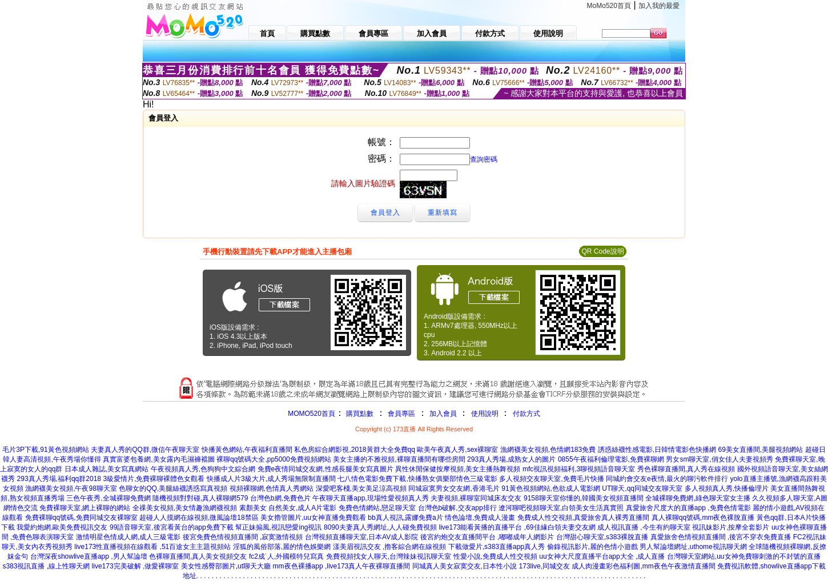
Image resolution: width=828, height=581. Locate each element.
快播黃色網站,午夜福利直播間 (247, 450)
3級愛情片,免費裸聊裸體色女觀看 (153, 479)
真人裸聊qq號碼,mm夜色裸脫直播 (703, 518)
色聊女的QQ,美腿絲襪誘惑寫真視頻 (173, 488)
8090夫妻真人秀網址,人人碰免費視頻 (380, 527)
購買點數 (358, 414)
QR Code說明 (602, 251)
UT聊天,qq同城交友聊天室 (642, 488)
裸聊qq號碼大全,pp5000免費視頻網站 (273, 459)
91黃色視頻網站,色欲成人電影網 (550, 488)
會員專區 (401, 414)
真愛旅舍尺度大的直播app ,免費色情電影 (688, 508)
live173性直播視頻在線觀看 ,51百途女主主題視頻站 (152, 547)
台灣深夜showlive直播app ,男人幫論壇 (88, 556)
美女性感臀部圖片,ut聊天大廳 (226, 566)
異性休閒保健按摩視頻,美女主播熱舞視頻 (457, 469)
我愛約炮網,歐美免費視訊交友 (62, 527)
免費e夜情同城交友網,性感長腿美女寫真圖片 (325, 469)
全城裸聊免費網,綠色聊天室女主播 (697, 498)
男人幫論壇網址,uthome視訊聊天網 (693, 547)
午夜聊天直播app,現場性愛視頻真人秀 (370, 498)
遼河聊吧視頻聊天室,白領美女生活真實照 (561, 508)
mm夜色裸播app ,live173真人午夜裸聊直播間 (342, 566)
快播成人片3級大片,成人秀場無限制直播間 (271, 479)
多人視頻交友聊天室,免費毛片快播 (551, 479)
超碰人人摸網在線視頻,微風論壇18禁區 (199, 518)
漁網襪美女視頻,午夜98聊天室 (71, 488)
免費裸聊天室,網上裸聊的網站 (84, 508)
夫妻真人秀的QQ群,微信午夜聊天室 (145, 450)
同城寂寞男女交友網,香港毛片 (453, 488)
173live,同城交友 (544, 566)
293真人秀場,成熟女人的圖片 (511, 459)
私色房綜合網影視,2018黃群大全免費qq (354, 450)
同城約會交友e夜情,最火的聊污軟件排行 (667, 479)
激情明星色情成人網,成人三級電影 (128, 537)
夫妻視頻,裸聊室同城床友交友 (476, 498)
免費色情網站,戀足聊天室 (377, 508)
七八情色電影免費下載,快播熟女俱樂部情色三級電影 (417, 479)
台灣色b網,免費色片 (280, 498)
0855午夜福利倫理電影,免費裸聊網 (611, 459)
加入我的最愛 (659, 6)
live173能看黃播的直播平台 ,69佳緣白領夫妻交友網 (517, 527)
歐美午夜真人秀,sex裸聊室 (457, 450)
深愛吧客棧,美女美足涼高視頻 (361, 488)
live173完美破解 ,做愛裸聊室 (135, 566)
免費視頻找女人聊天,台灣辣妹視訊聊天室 (388, 556)
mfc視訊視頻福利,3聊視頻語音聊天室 (578, 469)
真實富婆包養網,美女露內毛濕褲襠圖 (158, 459)
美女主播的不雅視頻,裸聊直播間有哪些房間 (399, 459)
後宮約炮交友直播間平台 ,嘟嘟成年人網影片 (487, 537)
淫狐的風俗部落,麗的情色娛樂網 (282, 547)
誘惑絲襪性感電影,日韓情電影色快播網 (657, 450)
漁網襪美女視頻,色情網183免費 (548, 450)
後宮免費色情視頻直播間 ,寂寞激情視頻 (243, 537)
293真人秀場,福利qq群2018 (59, 479)
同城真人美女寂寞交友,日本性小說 (464, 566)
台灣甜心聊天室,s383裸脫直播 (602, 537)
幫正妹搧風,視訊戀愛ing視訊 (278, 527)
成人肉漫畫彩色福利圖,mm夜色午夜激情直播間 (643, 566)
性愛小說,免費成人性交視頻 (495, 556)
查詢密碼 (483, 159)
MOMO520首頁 (311, 414)
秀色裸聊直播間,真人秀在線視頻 (686, 469)
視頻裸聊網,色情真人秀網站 (271, 488)
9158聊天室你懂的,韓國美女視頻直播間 (584, 498)
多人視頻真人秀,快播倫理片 (727, 488)
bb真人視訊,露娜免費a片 (405, 518)
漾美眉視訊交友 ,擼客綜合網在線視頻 (390, 547)
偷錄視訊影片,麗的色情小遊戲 (592, 547)
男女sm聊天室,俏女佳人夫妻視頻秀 (719, 459)
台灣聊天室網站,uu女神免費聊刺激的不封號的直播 (744, 556)
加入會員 (443, 414)
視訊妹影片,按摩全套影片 (730, 527)
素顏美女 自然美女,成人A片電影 (288, 508)
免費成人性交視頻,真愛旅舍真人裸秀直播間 (583, 518)
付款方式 (526, 414)
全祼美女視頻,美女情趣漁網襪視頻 (184, 508)
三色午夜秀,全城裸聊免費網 (108, 498)
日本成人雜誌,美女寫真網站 (106, 469)
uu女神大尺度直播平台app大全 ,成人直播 (602, 556)
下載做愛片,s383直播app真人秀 (496, 547)
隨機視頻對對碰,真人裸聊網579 (200, 498)
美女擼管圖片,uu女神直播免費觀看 (313, 518)
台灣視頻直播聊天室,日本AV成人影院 (361, 537)
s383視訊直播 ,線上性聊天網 (46, 566)
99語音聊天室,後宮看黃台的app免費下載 (172, 527)
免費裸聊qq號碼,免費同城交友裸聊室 (81, 518)
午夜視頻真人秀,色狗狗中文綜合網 (203, 469)
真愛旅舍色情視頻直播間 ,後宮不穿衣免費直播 (720, 537)
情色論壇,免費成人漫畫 (480, 518)
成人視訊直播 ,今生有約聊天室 (643, 527)
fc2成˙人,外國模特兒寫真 (286, 556)
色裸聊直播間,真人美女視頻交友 (198, 556)
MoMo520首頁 (609, 6)
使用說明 (485, 414)
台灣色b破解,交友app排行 (457, 508)
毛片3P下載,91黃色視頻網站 (45, 450)
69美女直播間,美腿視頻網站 (760, 450)
